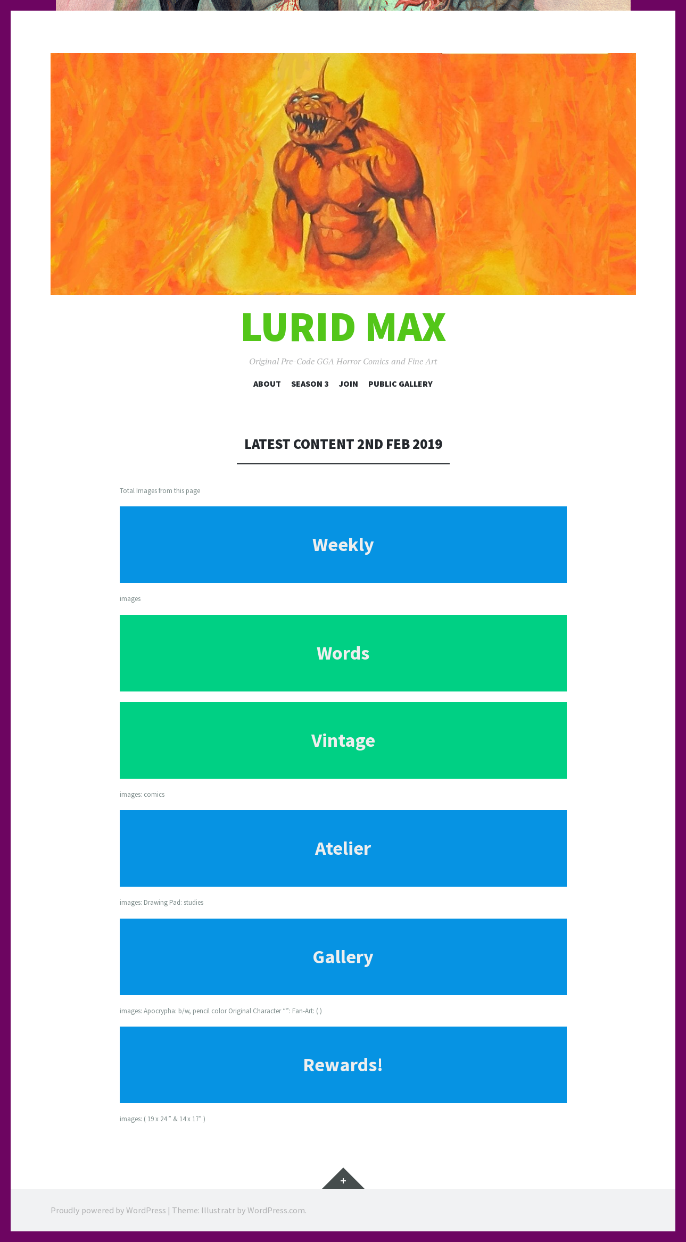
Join (348, 383)
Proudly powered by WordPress (108, 1210)
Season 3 (310, 383)
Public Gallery (400, 383)
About (267, 383)
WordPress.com (276, 1210)
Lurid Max (343, 326)
